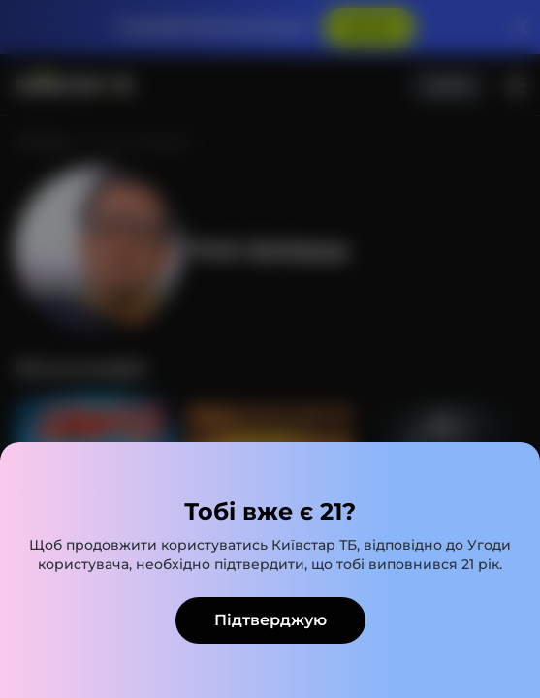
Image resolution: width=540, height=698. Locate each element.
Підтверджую (270, 620)
